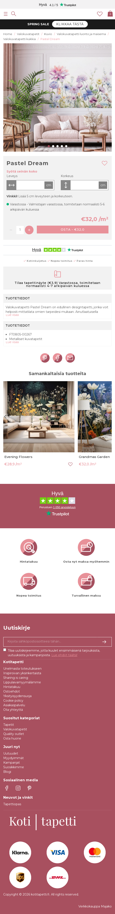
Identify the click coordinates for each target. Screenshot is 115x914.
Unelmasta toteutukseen (22, 669)
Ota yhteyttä (13, 710)
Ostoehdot (11, 691)
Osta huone (12, 738)
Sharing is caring (15, 678)
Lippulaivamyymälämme (22, 682)
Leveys (12, 176)
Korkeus (67, 176)
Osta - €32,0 (73, 229)
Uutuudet (10, 753)
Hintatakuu (11, 687)
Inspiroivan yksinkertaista (22, 673)
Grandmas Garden (94, 457)
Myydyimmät (13, 758)
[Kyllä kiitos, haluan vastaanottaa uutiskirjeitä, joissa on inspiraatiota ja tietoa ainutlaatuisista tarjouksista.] (57, 642)
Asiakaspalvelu (14, 705)
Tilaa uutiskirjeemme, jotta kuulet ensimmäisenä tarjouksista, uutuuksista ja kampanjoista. (54, 653)
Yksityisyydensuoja (17, 696)
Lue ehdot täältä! (64, 655)
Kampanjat (11, 763)
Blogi (7, 772)
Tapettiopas (12, 804)
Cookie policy (13, 701)
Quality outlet (13, 734)
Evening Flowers (18, 457)
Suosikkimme (13, 767)
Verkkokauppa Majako (95, 906)
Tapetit (8, 725)
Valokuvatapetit (15, 729)
